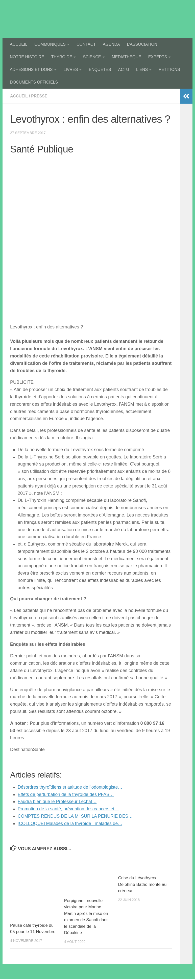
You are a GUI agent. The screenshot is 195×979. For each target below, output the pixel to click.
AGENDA (111, 44)
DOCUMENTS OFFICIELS (34, 82)
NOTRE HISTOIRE (27, 57)
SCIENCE (92, 57)
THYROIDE (61, 57)
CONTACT (86, 44)
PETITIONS (169, 69)
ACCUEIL (18, 44)
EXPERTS (157, 57)
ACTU (123, 69)
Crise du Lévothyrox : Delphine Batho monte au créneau (142, 884)
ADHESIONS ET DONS (31, 69)
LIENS (142, 69)
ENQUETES (100, 69)
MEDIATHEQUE (126, 57)
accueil (19, 96)
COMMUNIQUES (50, 44)
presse (39, 96)
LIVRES (71, 69)
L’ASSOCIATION (142, 44)
